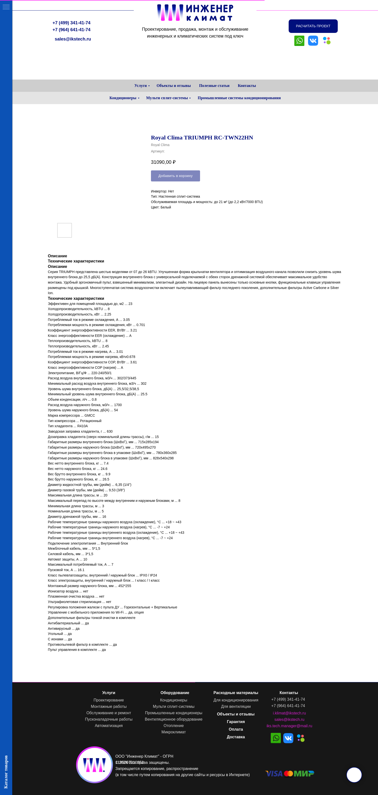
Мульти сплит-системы (167, 98)
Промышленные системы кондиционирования (239, 98)
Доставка (236, 737)
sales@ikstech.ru (73, 39)
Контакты (247, 85)
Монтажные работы (109, 706)
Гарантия (236, 722)
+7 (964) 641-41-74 (72, 29)
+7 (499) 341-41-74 (72, 22)
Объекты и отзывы (174, 85)
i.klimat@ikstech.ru (289, 713)
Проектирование (109, 700)
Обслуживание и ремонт (108, 713)
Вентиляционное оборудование (173, 719)
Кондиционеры (122, 98)
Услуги (140, 85)
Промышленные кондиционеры (173, 713)
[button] (313, 26)
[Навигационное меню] (6, 7)
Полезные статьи (214, 85)
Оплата (236, 729)
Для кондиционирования (236, 700)
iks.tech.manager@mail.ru (289, 726)
